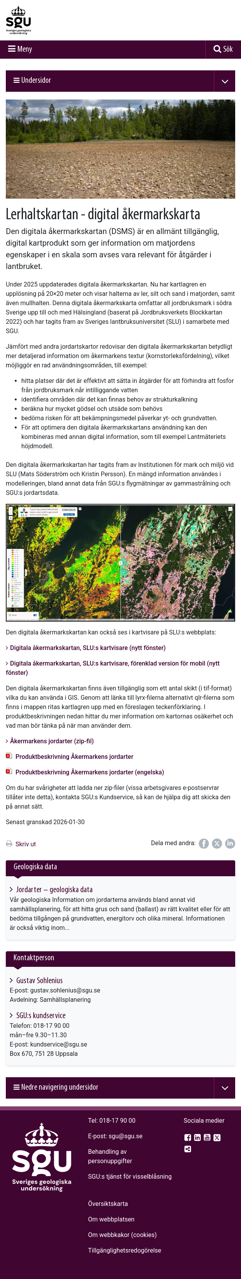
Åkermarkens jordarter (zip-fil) (52, 741)
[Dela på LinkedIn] (230, 844)
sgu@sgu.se (125, 1136)
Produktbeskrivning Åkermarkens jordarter (74, 756)
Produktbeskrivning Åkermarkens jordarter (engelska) (89, 772)
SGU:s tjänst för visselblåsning (130, 1176)
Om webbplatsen (111, 1219)
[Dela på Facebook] (204, 844)
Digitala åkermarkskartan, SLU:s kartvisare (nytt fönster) (88, 648)
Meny (24, 49)
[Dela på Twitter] (217, 844)
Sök (228, 49)
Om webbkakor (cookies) (122, 1235)
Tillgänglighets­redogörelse (124, 1250)
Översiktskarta (108, 1203)
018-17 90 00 (117, 1120)
